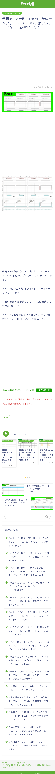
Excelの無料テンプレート (12, 13)
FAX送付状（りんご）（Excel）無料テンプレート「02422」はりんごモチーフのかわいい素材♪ (29, 586)
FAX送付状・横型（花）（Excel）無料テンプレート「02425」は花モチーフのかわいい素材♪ (29, 541)
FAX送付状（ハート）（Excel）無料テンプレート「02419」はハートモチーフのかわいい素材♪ (29, 630)
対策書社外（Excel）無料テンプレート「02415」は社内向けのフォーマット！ (28, 687)
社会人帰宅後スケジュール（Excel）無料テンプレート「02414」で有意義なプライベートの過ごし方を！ (29, 700)
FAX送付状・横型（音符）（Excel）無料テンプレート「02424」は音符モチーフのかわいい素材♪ (29, 556)
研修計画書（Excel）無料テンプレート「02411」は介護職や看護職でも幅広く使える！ (28, 745)
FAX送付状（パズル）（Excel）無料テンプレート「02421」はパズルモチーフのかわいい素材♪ (29, 600)
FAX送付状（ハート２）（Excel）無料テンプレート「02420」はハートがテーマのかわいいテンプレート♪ (29, 615)
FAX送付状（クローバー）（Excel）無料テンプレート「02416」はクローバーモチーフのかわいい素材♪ (29, 675)
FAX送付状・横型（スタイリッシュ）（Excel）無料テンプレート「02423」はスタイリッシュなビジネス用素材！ (29, 571)
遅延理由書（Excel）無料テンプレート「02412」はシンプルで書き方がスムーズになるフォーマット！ (28, 730)
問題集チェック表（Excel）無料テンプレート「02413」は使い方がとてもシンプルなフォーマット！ (29, 715)
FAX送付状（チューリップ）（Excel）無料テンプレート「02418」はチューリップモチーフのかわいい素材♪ (29, 645)
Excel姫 (27, 3)
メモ (6, 417)
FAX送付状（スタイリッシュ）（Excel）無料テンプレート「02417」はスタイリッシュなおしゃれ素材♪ (29, 660)
